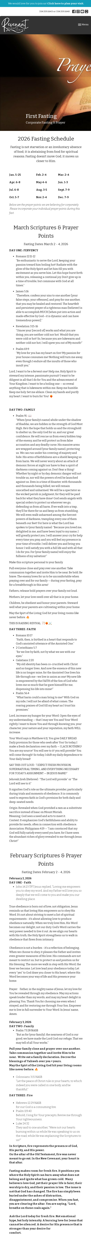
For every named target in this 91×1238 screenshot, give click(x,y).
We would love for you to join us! (46, 3)
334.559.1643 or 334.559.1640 (54, 11)
